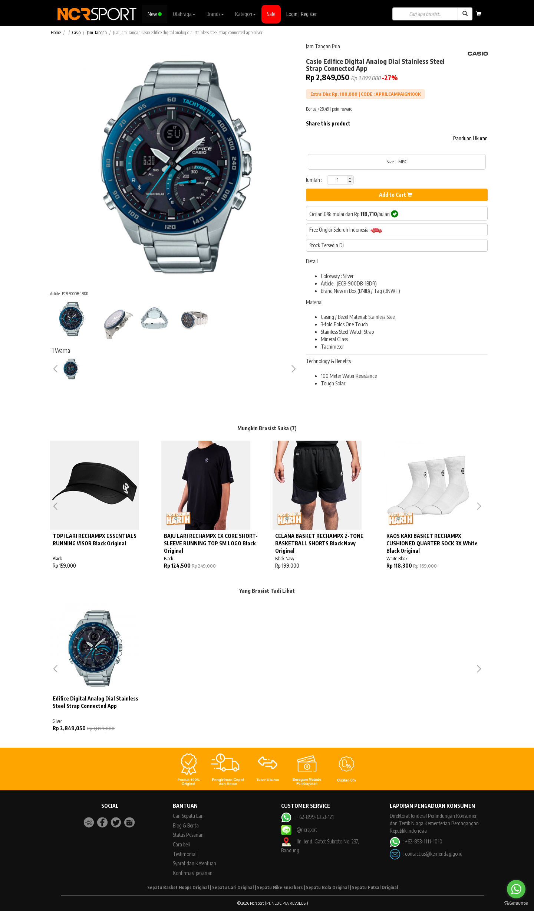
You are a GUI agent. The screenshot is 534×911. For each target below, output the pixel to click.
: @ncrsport (299, 829)
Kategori (245, 14)
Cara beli (181, 844)
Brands (215, 14)
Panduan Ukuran (470, 138)
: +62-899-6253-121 (307, 817)
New (155, 14)
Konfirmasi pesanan (192, 873)
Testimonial (185, 854)
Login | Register (301, 14)
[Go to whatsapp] (516, 889)
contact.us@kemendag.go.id (433, 853)
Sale (271, 14)
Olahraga (184, 14)
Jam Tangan (97, 32)
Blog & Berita (186, 825)
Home (56, 32)
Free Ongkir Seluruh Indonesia (345, 229)
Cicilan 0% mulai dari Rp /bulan (353, 214)
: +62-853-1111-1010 (416, 841)
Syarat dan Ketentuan (194, 863)
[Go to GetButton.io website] (516, 903)
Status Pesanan (188, 835)
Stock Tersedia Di (326, 245)
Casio (76, 32)
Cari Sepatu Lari (188, 816)
